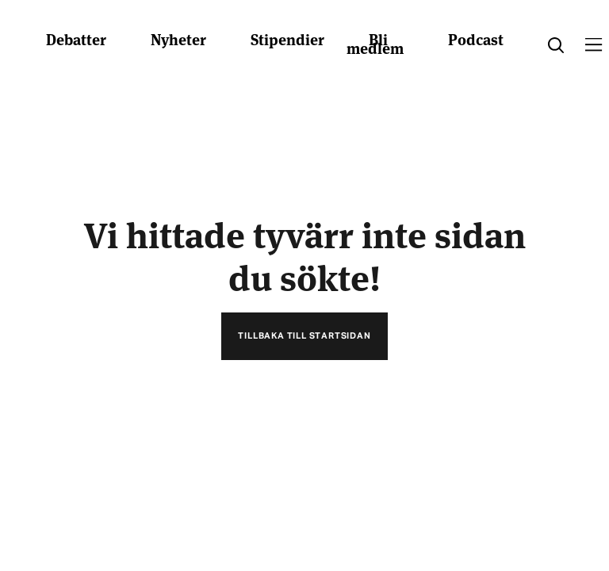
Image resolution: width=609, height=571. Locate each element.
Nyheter (178, 38)
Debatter (76, 38)
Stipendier (287, 38)
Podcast (476, 38)
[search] (556, 45)
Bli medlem (375, 43)
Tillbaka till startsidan (304, 335)
